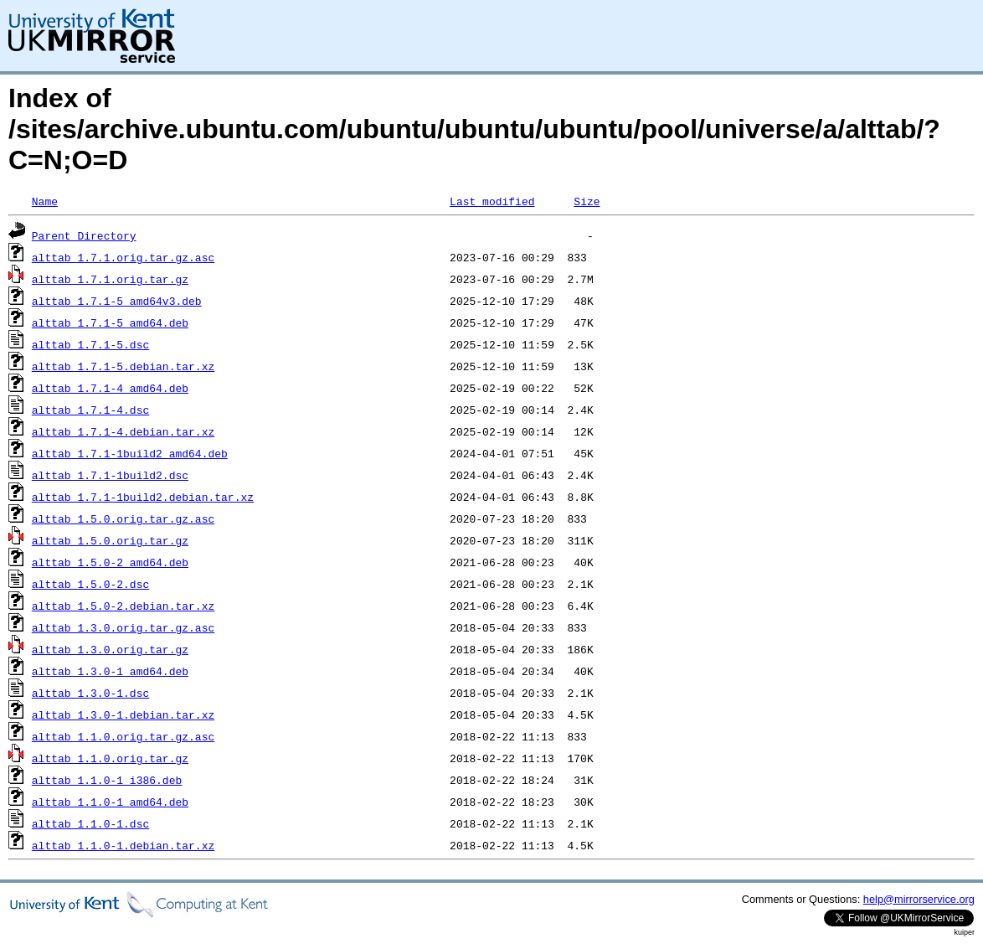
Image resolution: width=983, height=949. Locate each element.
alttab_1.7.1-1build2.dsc (110, 474)
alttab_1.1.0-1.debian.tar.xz (123, 845)
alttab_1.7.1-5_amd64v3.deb (117, 300)
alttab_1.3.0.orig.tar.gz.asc (123, 627)
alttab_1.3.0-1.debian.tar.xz (123, 714)
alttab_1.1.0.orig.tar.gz (110, 758)
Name (45, 201)
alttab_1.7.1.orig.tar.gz (110, 278)
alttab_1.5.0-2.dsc (90, 583)
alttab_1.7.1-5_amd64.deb (110, 322)
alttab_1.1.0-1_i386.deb (107, 779)
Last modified (492, 201)
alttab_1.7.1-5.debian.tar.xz (123, 366)
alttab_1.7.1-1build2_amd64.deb (130, 453)
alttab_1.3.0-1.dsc (90, 692)
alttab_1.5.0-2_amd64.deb (110, 562)
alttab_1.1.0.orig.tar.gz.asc (123, 736)
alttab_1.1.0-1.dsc (90, 823)
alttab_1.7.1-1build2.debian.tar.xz (143, 496)
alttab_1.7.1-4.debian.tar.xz (123, 431)
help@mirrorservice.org (919, 899)
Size (587, 201)
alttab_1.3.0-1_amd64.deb (110, 670)
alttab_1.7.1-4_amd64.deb (110, 387)
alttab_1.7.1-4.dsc (90, 409)
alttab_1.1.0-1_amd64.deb (110, 801)
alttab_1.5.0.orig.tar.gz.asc (123, 518)
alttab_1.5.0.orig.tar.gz (110, 540)
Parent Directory (84, 235)
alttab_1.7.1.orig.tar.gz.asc (123, 257)
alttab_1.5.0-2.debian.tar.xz (123, 605)
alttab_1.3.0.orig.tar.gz (110, 649)
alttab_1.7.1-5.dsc (90, 344)
